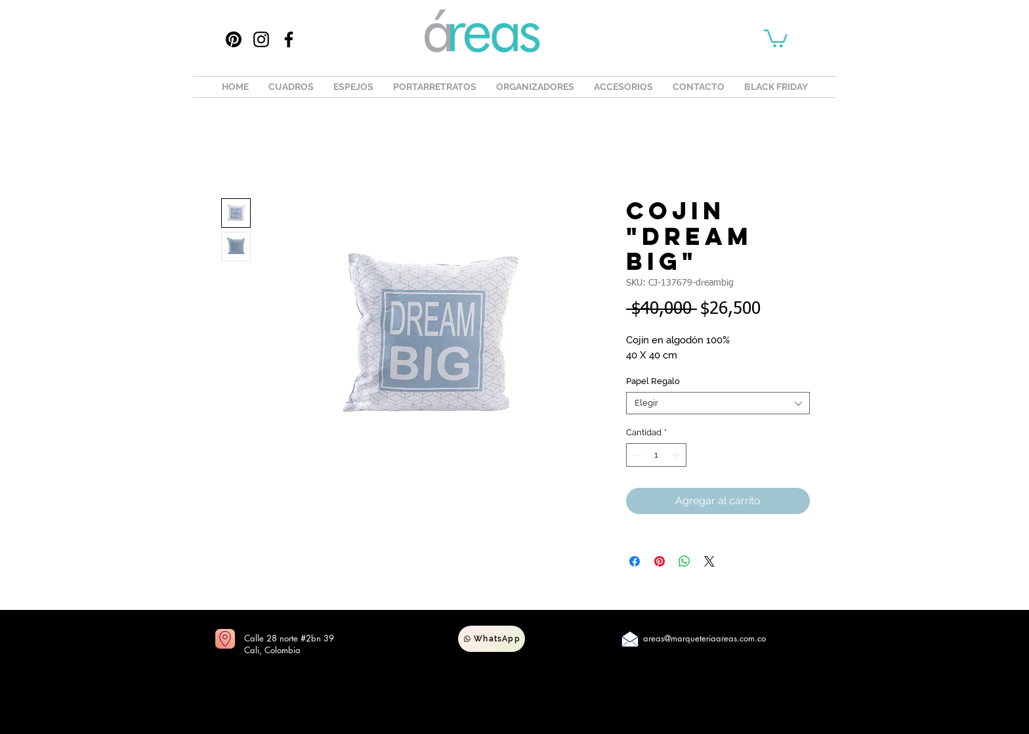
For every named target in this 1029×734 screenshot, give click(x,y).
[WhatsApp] (491, 639)
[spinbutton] (656, 455)
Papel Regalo (653, 381)
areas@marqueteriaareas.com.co (704, 638)
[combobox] (718, 403)
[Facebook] (288, 39)
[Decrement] (636, 455)
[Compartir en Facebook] (634, 561)
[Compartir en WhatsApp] (684, 561)
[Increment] (677, 455)
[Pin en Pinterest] (659, 561)
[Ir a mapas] (225, 639)
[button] (776, 37)
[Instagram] (261, 39)
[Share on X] (709, 561)
